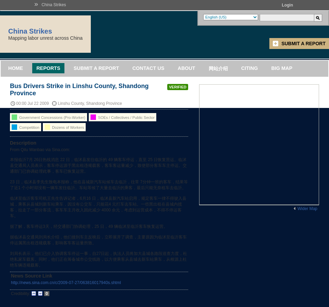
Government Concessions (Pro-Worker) (48, 117)
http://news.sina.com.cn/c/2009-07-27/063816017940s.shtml (66, 282)
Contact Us (148, 68)
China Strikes (53, 4)
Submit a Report (303, 43)
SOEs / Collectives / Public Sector (122, 117)
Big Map (281, 68)
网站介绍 (218, 68)
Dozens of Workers (64, 127)
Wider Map (307, 208)
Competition (25, 127)
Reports (48, 68)
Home (15, 68)
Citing (249, 68)
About (186, 68)
